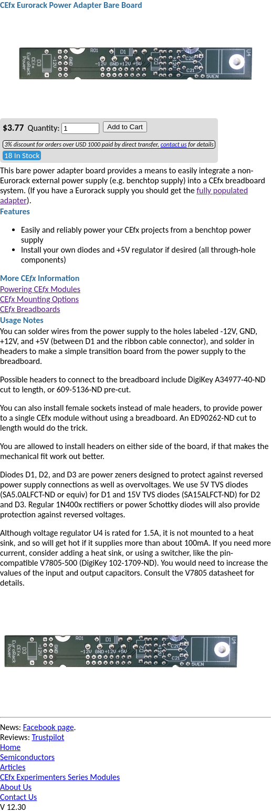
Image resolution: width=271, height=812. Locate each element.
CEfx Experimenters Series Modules (60, 777)
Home (10, 747)
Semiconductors (27, 757)
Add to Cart (124, 127)
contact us (174, 144)
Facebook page (48, 727)
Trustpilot (48, 737)
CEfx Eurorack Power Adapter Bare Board (71, 5)
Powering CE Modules (40, 289)
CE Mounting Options (39, 299)
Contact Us (18, 797)
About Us (16, 787)
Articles (12, 767)
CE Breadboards (30, 309)
